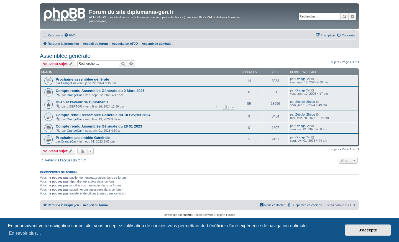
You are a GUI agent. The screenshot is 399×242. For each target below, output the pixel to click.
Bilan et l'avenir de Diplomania (82, 102)
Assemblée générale (65, 56)
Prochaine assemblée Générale (83, 138)
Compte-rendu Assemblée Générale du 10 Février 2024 (103, 115)
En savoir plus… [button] (25, 233)
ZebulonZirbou (305, 101)
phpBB (187, 214)
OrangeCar (68, 83)
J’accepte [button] (368, 230)
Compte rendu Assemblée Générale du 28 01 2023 (99, 126)
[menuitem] (69, 35)
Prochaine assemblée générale (82, 79)
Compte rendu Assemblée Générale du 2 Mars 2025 (100, 91)
